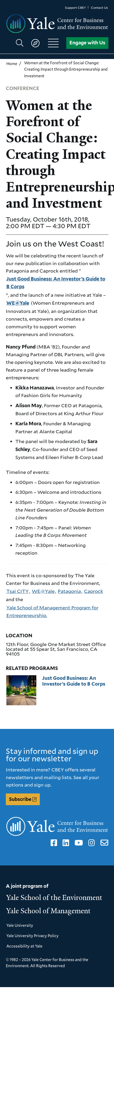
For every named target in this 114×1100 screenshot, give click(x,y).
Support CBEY (75, 8)
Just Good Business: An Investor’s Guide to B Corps (55, 282)
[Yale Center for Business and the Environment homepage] (57, 24)
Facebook (53, 843)
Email (103, 843)
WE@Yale (17, 303)
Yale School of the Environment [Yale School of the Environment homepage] (54, 897)
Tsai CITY (17, 591)
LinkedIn (65, 843)
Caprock (93, 591)
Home (11, 63)
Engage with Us (87, 42)
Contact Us (99, 8)
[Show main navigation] (39, 43)
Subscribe (20, 799)
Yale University (19, 925)
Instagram (90, 843)
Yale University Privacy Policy (32, 935)
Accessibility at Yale (24, 946)
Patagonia (69, 591)
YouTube (78, 843)
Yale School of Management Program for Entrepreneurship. (52, 611)
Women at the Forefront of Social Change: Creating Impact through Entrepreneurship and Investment (66, 69)
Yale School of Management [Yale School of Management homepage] (48, 911)
